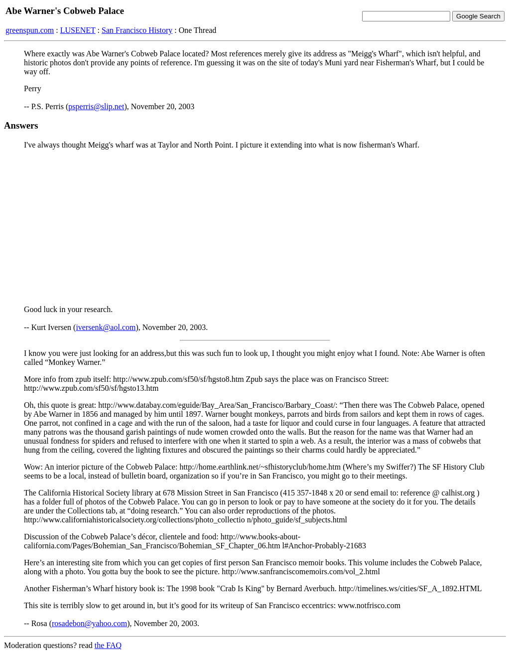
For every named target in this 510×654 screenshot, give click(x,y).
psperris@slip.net (96, 106)
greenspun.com (29, 30)
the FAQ (108, 645)
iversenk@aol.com (105, 327)
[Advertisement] (255, 227)
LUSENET (78, 30)
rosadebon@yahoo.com (89, 623)
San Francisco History (137, 30)
